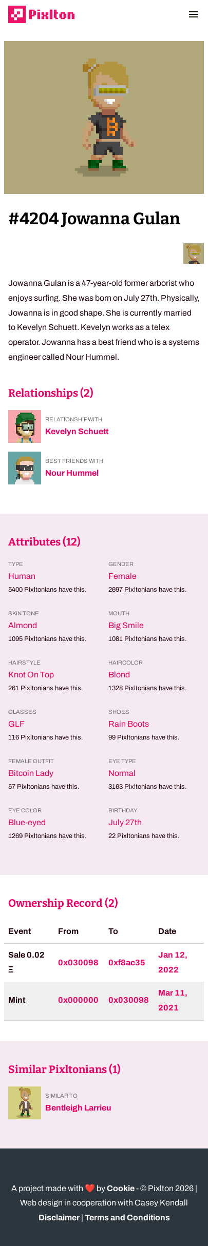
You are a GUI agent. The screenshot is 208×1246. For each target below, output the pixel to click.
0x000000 (78, 1000)
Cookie (121, 1188)
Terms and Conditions (127, 1217)
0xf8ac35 (126, 962)
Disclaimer (59, 1217)
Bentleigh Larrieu (78, 1107)
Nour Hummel (72, 473)
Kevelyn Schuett (76, 431)
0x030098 (78, 962)
